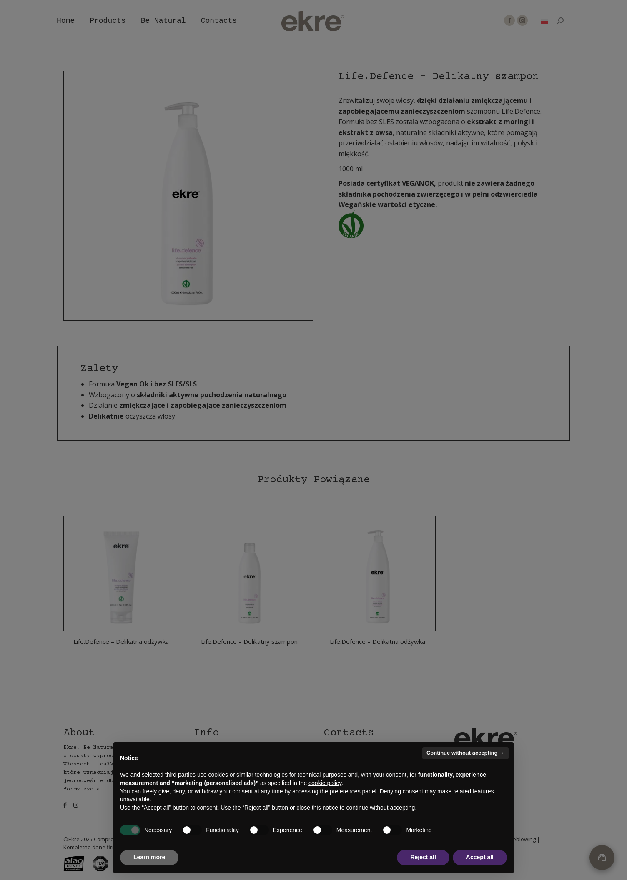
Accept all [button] (480, 857)
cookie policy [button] (324, 783)
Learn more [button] (149, 857)
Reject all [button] (423, 857)
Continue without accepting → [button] (465, 753)
